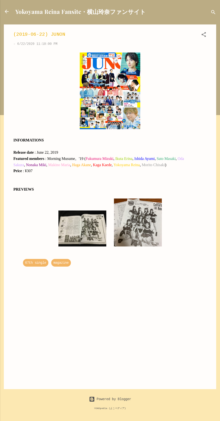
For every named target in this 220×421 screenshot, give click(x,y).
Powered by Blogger (110, 399)
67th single (35, 263)
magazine (61, 263)
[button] (204, 35)
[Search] (213, 13)
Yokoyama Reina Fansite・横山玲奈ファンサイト (80, 11)
